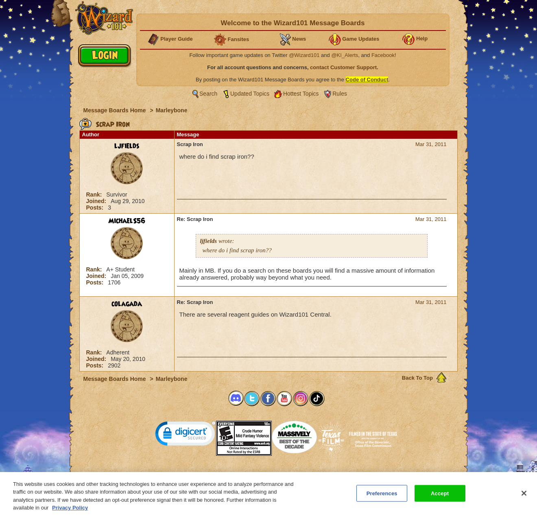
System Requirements (216, 474)
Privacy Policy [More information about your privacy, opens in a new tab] (70, 511)
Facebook (383, 55)
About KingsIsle (311, 474)
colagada (126, 304)
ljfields (127, 146)
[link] (185, 435)
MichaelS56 (126, 221)
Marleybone (172, 110)
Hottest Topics (301, 93)
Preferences (347, 474)
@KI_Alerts (344, 55)
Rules (339, 93)
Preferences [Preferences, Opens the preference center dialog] (382, 497)
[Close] (524, 496)
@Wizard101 (304, 55)
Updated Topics (249, 93)
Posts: (95, 207)
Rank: (95, 194)
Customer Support (267, 474)
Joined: (97, 201)
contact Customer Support (343, 67)
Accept (440, 497)
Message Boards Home (115, 110)
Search (208, 93)
